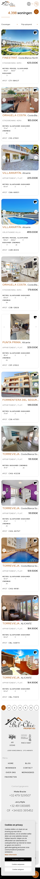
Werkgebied (28, 772)
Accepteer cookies (18, 859)
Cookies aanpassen (18, 864)
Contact (28, 768)
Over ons (11, 772)
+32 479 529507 (20, 795)
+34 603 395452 (22, 810)
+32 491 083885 (20, 806)
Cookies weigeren (18, 869)
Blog (28, 763)
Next (36, 42)
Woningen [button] (11, 768)
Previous (4, 42)
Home (11, 763)
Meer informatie (11, 855)
